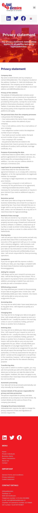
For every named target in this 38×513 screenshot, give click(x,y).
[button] (34, 7)
